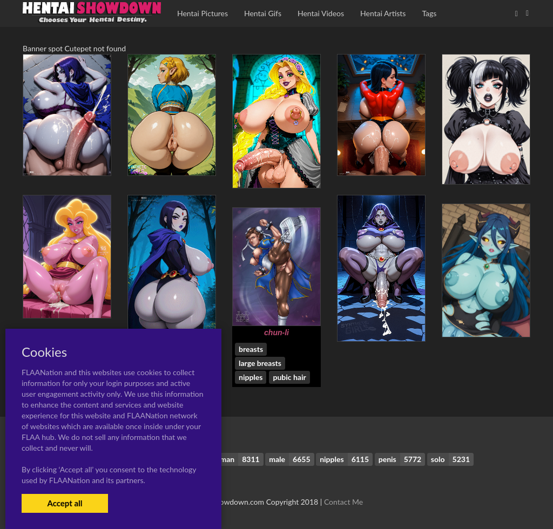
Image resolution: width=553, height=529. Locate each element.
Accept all (64, 503)
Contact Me (343, 501)
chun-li (276, 332)
